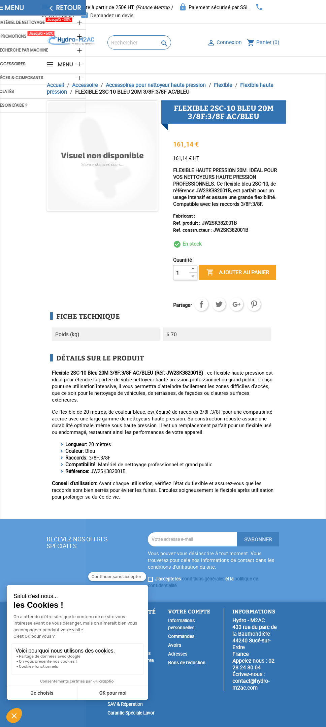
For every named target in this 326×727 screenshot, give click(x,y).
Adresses (177, 654)
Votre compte (189, 611)
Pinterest (254, 304)
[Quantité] (181, 272)
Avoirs (174, 645)
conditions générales (203, 579)
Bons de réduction (186, 663)
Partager (201, 304)
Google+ (236, 304)
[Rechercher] (139, 42)
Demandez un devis (112, 15)
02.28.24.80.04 (58, 15)
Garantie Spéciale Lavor (131, 713)
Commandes (181, 636)
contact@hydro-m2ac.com (250, 684)
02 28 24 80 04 (253, 664)
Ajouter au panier (237, 272)
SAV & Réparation (125, 704)
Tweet (219, 304)
